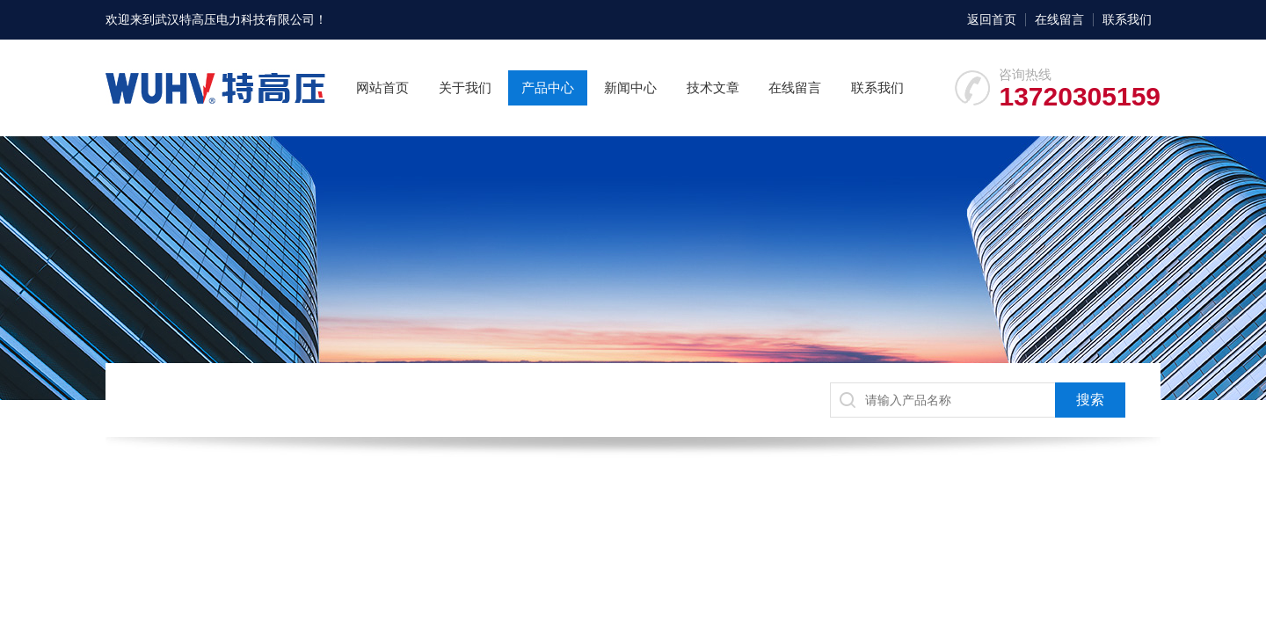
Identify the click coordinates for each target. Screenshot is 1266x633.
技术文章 (713, 87)
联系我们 (1127, 19)
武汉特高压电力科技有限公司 (235, 19)
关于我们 (465, 87)
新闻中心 (630, 87)
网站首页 (382, 87)
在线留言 (1059, 19)
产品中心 (547, 87)
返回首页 (991, 19)
